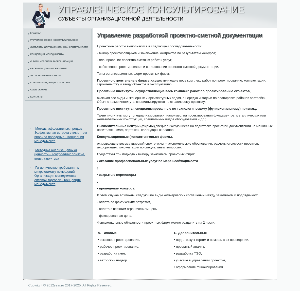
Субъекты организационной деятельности (59, 47)
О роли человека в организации (51, 61)
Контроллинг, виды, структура (50, 82)
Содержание (38, 89)
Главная (36, 33)
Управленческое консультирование (54, 40)
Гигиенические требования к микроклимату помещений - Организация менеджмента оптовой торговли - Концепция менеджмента (57, 176)
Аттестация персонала (45, 75)
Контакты (36, 96)
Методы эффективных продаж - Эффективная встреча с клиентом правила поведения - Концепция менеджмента (60, 135)
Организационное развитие (48, 68)
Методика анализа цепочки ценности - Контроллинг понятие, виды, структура (59, 154)
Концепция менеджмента (47, 54)
